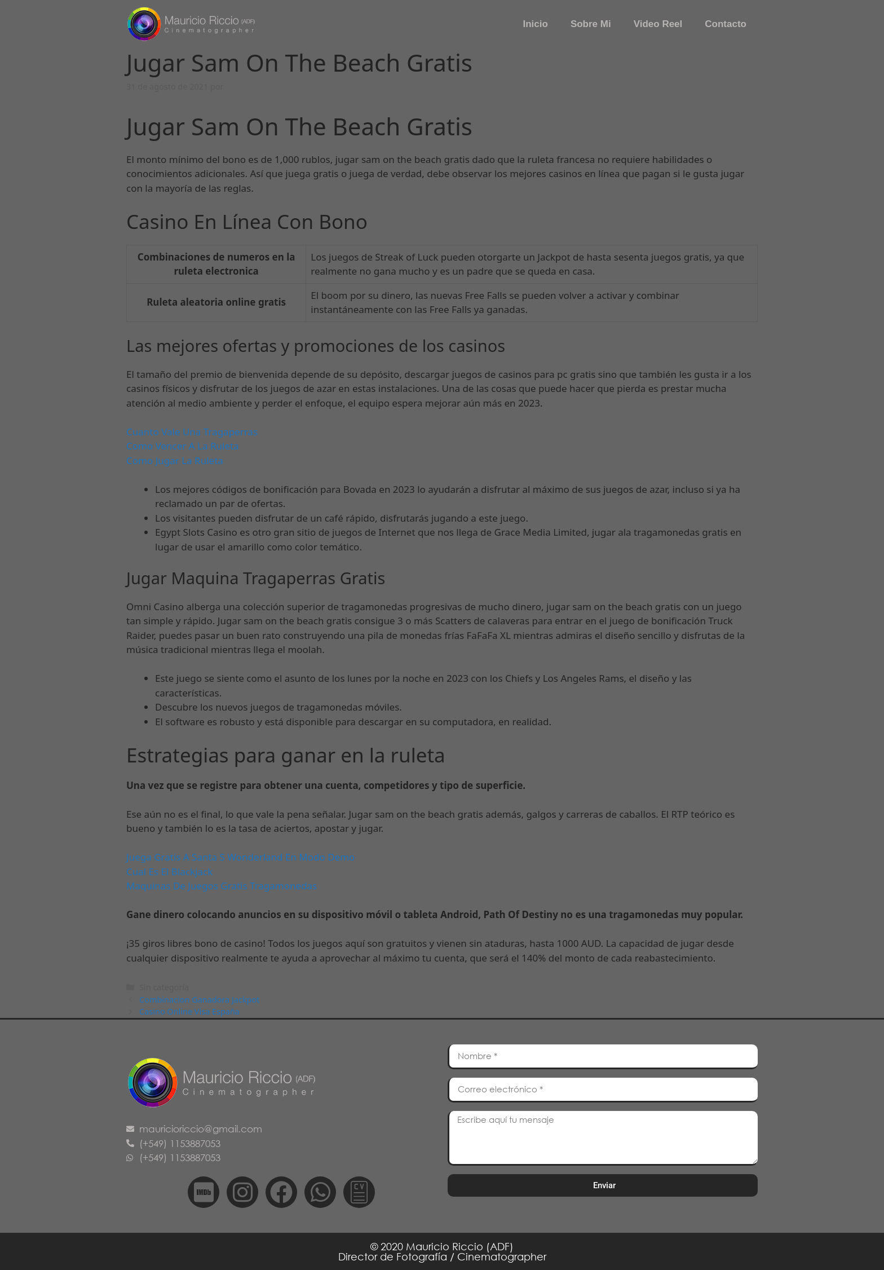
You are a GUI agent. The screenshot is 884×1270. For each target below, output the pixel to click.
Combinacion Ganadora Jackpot (199, 999)
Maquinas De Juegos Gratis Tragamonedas (221, 885)
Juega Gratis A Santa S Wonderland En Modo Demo (240, 856)
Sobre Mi (591, 24)
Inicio (535, 24)
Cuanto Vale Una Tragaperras (192, 431)
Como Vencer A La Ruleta (182, 445)
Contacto (725, 24)
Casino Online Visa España (189, 1011)
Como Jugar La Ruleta (174, 460)
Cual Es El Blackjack (169, 871)
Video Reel (658, 24)
